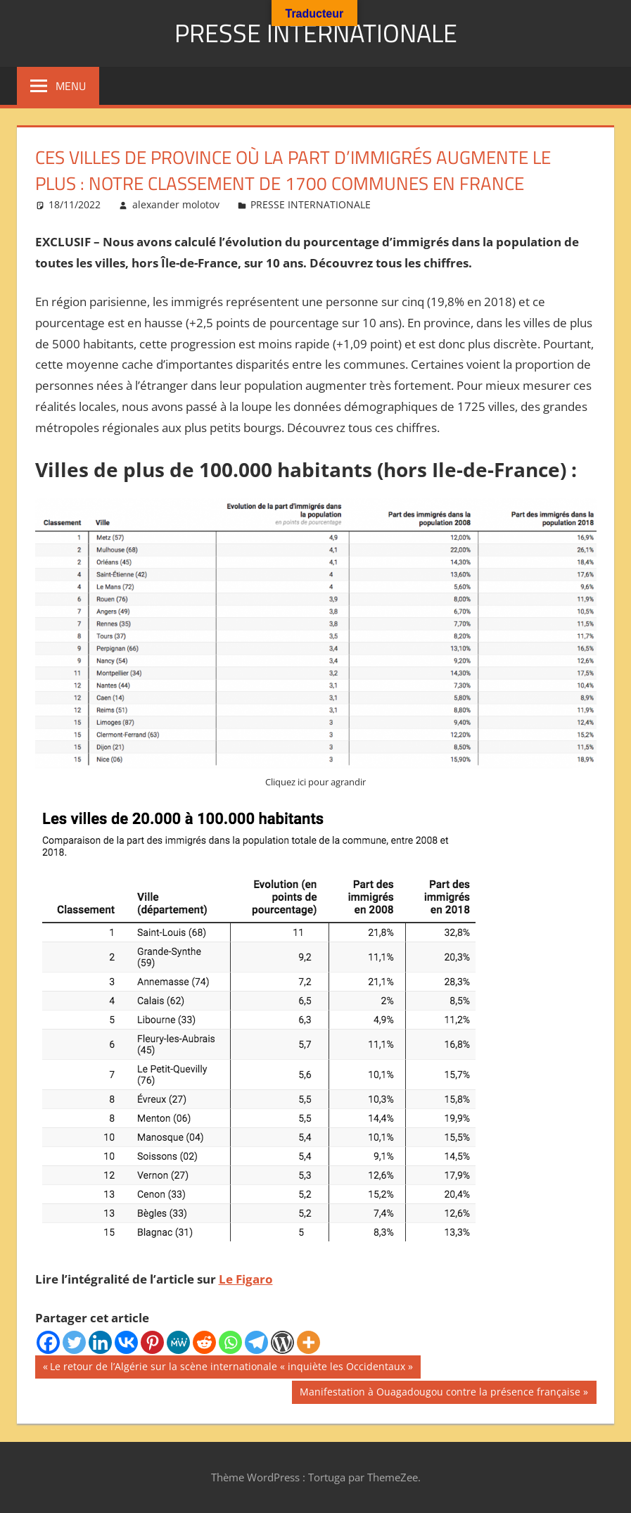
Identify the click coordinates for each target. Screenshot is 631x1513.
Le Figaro (246, 1279)
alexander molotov (175, 204)
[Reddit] (204, 1342)
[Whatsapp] (230, 1342)
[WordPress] (282, 1342)
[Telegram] (256, 1342)
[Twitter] (74, 1342)
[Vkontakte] (126, 1342)
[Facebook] (48, 1342)
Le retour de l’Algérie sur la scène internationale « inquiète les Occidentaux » (231, 1368)
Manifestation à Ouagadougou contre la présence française (439, 1393)
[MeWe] (178, 1342)
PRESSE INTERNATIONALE (315, 32)
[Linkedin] (100, 1342)
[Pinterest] (152, 1342)
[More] (308, 1342)
